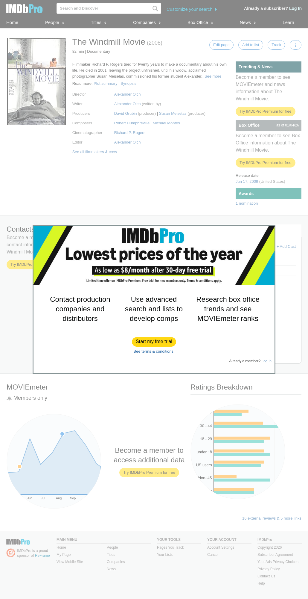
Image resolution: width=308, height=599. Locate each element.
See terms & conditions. (153, 351)
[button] (154, 341)
